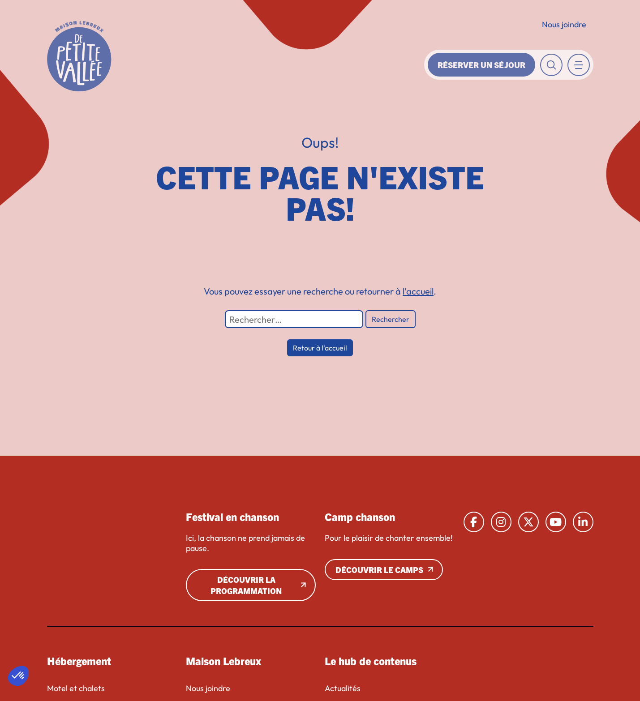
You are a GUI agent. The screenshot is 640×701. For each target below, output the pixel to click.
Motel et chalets (76, 688)
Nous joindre (564, 24)
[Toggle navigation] (578, 65)
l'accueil (418, 291)
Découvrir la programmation (246, 585)
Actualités (343, 688)
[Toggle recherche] (551, 65)
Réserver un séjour (481, 65)
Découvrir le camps (379, 569)
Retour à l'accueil (320, 347)
